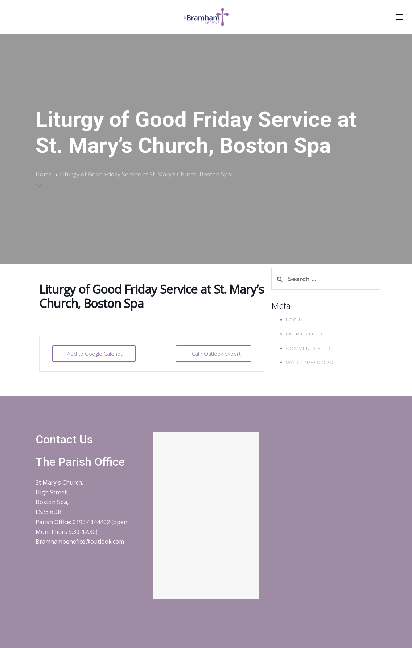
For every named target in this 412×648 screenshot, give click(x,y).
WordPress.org (310, 362)
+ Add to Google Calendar (94, 353)
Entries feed (304, 333)
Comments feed (308, 348)
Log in (295, 319)
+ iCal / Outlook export (212, 353)
